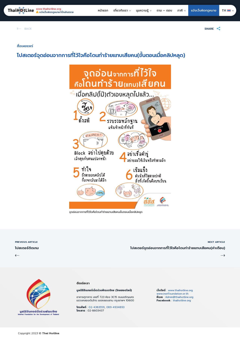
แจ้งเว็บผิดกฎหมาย (203, 10)
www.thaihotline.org (180, 290)
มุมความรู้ (142, 10)
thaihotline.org (182, 300)
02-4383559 (97, 307)
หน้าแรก (103, 10)
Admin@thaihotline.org (179, 297)
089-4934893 (115, 307)
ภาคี (180, 10)
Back (28, 29)
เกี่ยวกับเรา (120, 10)
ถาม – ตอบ (164, 10)
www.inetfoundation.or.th (172, 294)
